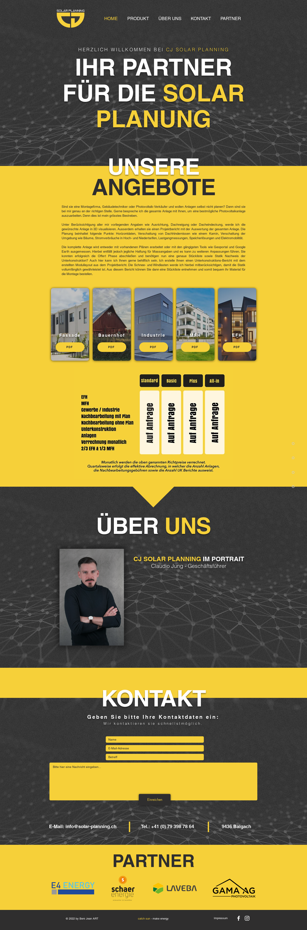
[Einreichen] (155, 800)
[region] (91, 597)
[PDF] (70, 347)
